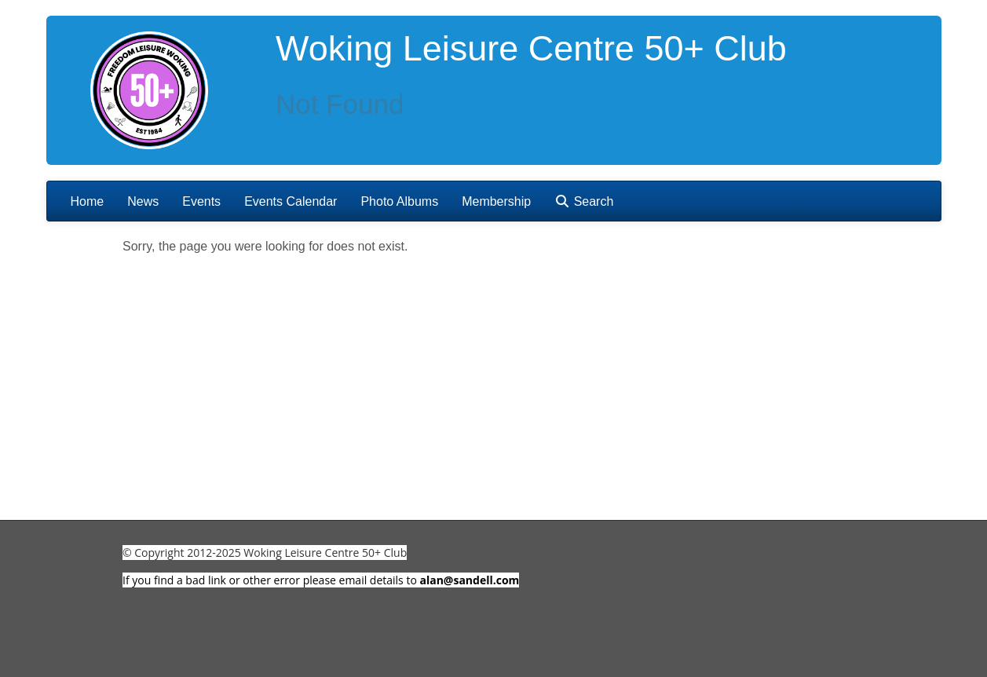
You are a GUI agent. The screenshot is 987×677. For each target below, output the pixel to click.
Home (87, 201)
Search (583, 201)
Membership (496, 201)
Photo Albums (399, 201)
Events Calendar (290, 201)
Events (201, 201)
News (143, 201)
